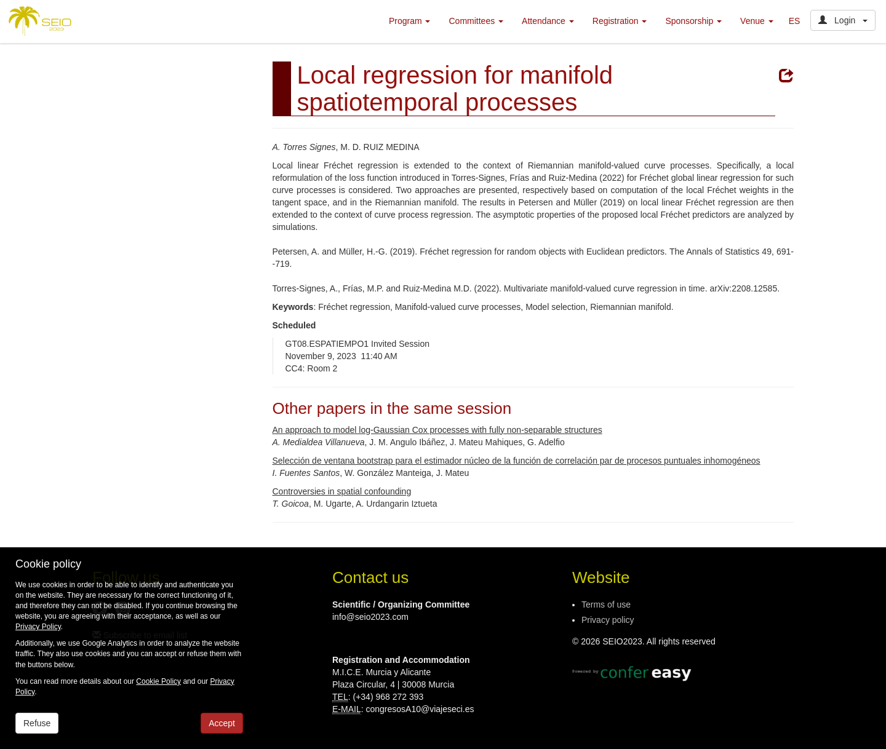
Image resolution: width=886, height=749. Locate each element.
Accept (222, 723)
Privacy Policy (38, 626)
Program (410, 21)
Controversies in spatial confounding (342, 491)
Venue (756, 21)
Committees (476, 21)
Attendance (548, 21)
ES (794, 21)
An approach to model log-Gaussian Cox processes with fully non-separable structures (437, 430)
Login (843, 20)
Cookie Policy (158, 681)
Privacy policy (607, 620)
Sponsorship (693, 21)
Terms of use (606, 604)
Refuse (36, 723)
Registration (620, 21)
